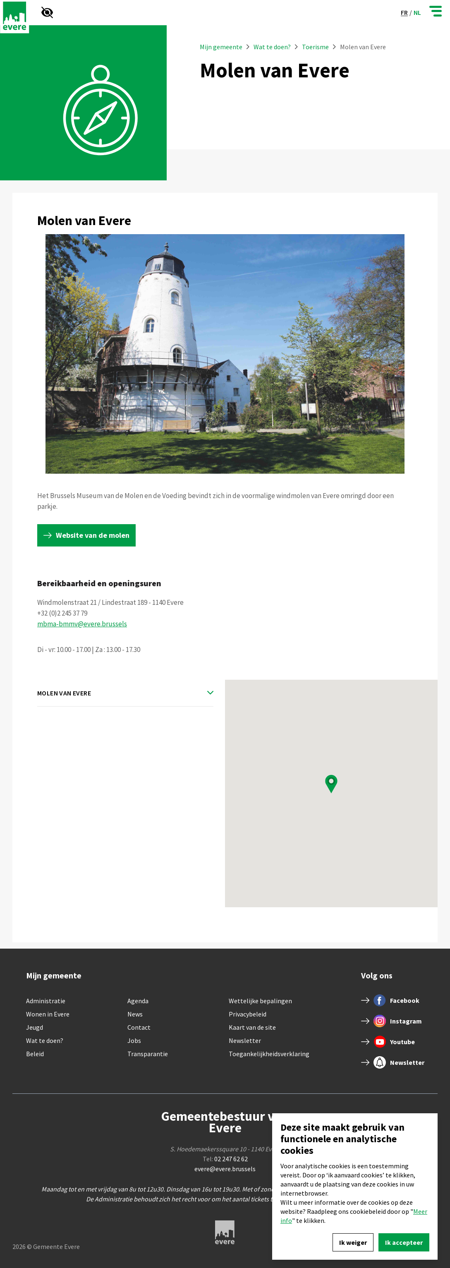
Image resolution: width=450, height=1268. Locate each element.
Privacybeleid (247, 1014)
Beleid (35, 1054)
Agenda (137, 1001)
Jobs (134, 1040)
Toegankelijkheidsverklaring (269, 1054)
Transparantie (147, 1054)
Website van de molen (92, 535)
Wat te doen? (273, 47)
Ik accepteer (404, 1242)
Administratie (45, 1001)
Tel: (225, 1159)
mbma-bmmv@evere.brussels (82, 623)
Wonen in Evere (47, 1014)
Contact (139, 1027)
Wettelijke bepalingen (260, 1001)
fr (404, 12)
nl (417, 12)
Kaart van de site (252, 1027)
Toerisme (315, 47)
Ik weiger (353, 1242)
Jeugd (34, 1027)
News (135, 1014)
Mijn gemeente (221, 47)
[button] (331, 784)
